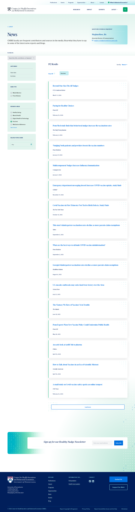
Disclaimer (125, 509)
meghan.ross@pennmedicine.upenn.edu (105, 40)
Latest (113, 9)
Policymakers (72, 480)
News (49, 494)
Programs (71, 2)
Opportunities (81, 2)
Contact (102, 2)
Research (76, 9)
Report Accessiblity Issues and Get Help (105, 509)
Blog (49, 501)
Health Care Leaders (74, 484)
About (92, 2)
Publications (53, 2)
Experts (102, 9)
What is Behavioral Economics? (119, 2)
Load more (88, 407)
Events (62, 2)
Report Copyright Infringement (69, 509)
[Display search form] (125, 9)
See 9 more (13, 127)
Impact (89, 9)
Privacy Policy (86, 509)
